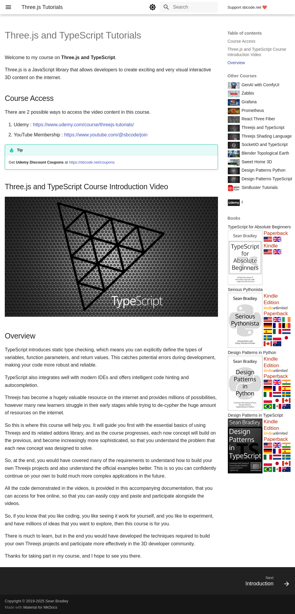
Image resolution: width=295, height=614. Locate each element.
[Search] (183, 7)
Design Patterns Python (262, 170)
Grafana (248, 101)
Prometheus (252, 110)
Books (234, 218)
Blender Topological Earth (264, 153)
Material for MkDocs (40, 607)
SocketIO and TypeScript (264, 144)
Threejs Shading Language (266, 136)
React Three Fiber (257, 118)
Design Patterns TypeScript (266, 178)
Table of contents (245, 33)
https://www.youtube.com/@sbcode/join (106, 134)
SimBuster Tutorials (259, 187)
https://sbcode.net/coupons (92, 162)
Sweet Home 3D (256, 161)
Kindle (271, 246)
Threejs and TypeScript (262, 127)
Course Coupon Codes (262, 202)
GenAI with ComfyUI (259, 84)
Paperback (276, 233)
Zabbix (247, 93)
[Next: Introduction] (265, 582)
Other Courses (242, 75)
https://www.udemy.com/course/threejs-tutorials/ (83, 124)
